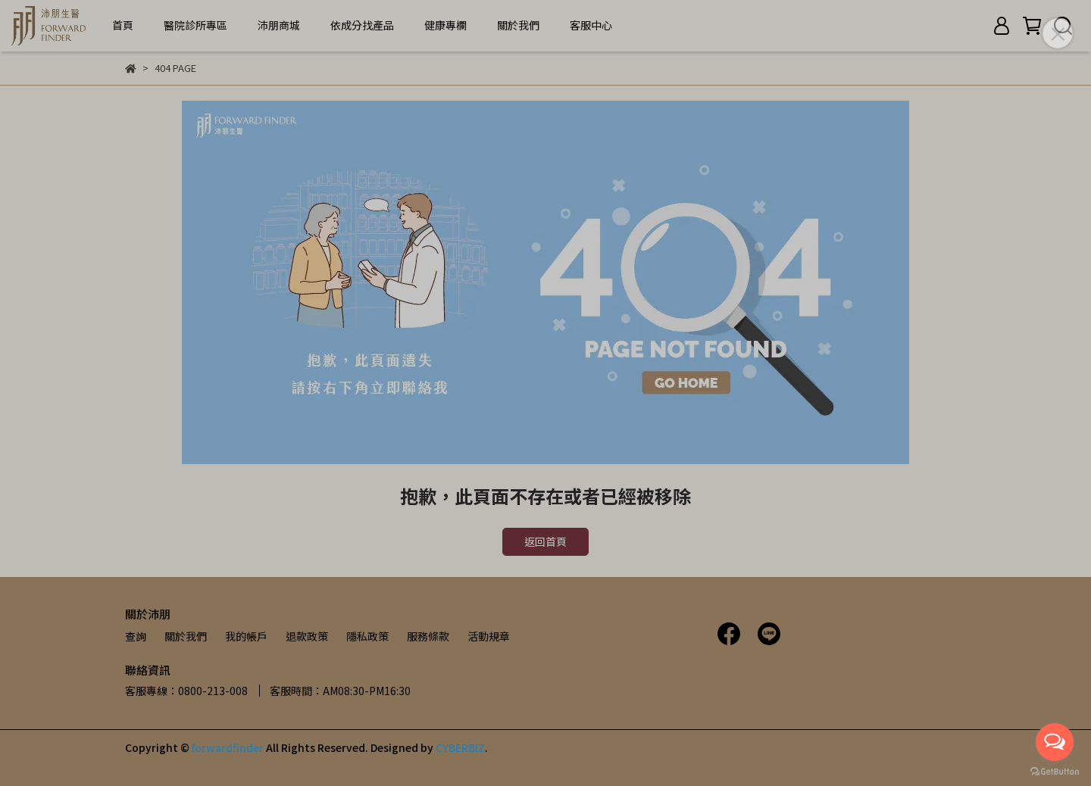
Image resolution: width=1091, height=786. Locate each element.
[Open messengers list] (1055, 742)
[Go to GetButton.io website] (1054, 770)
